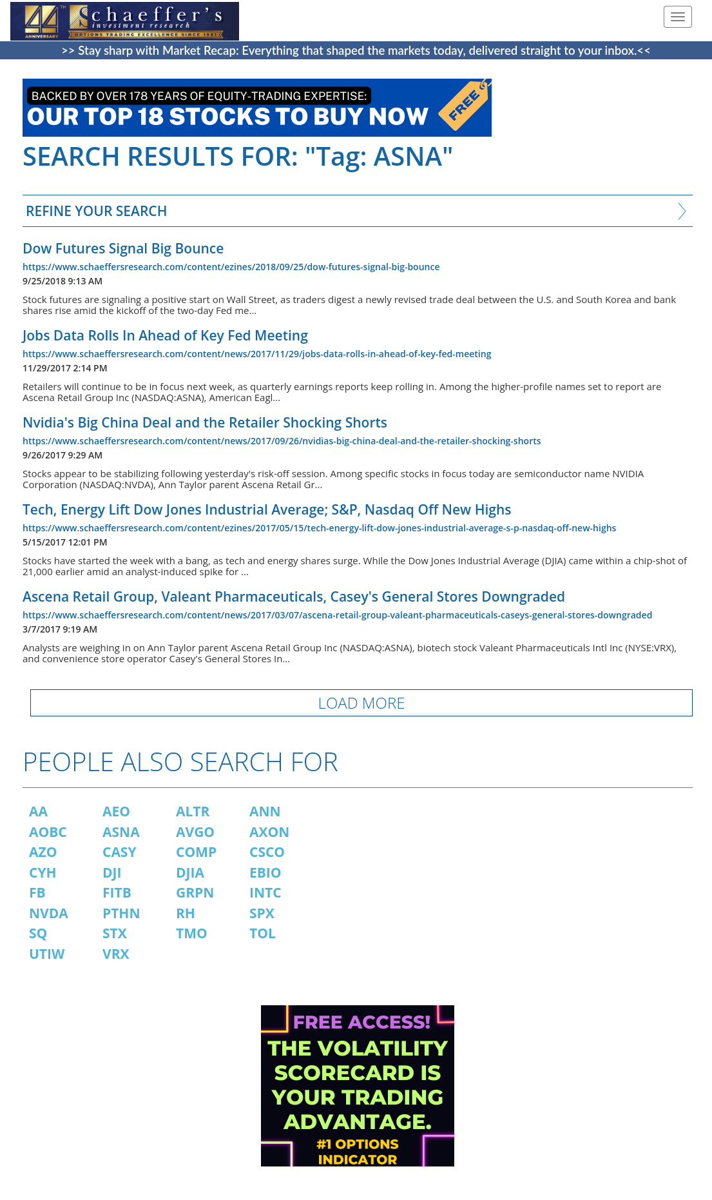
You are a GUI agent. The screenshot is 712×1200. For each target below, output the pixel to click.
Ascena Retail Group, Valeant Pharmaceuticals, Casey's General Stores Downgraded (294, 596)
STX (114, 933)
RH (185, 913)
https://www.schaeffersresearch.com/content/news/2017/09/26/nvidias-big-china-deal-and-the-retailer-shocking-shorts (282, 441)
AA (38, 811)
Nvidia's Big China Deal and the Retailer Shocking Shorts (205, 422)
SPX (261, 913)
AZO (43, 852)
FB (37, 892)
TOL (262, 933)
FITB (116, 892)
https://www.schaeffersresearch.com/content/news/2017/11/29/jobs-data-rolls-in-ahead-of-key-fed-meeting (257, 354)
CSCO (267, 852)
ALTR (192, 811)
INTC (265, 892)
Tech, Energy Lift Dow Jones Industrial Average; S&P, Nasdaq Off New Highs (267, 509)
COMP (196, 852)
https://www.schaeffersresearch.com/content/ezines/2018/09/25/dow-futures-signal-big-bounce (231, 267)
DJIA (190, 872)
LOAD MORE (361, 702)
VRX (116, 954)
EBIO (265, 872)
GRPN (195, 892)
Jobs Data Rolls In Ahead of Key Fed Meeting (165, 335)
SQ (38, 933)
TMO (191, 933)
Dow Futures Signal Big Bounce (123, 248)
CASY (119, 852)
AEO (116, 811)
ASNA (121, 832)
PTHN (121, 913)
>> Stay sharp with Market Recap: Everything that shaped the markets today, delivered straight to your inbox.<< (356, 50)
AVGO (195, 832)
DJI (111, 872)
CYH (43, 872)
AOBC (48, 832)
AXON (269, 832)
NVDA (48, 913)
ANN (265, 811)
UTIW (46, 954)
